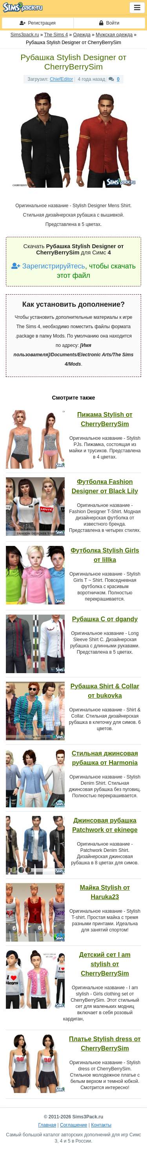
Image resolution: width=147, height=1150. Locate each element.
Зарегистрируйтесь (48, 266)
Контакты (101, 1125)
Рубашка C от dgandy (105, 619)
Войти (109, 23)
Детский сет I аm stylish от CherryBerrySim (105, 964)
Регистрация (38, 23)
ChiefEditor (61, 79)
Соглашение (73, 1125)
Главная (47, 1125)
